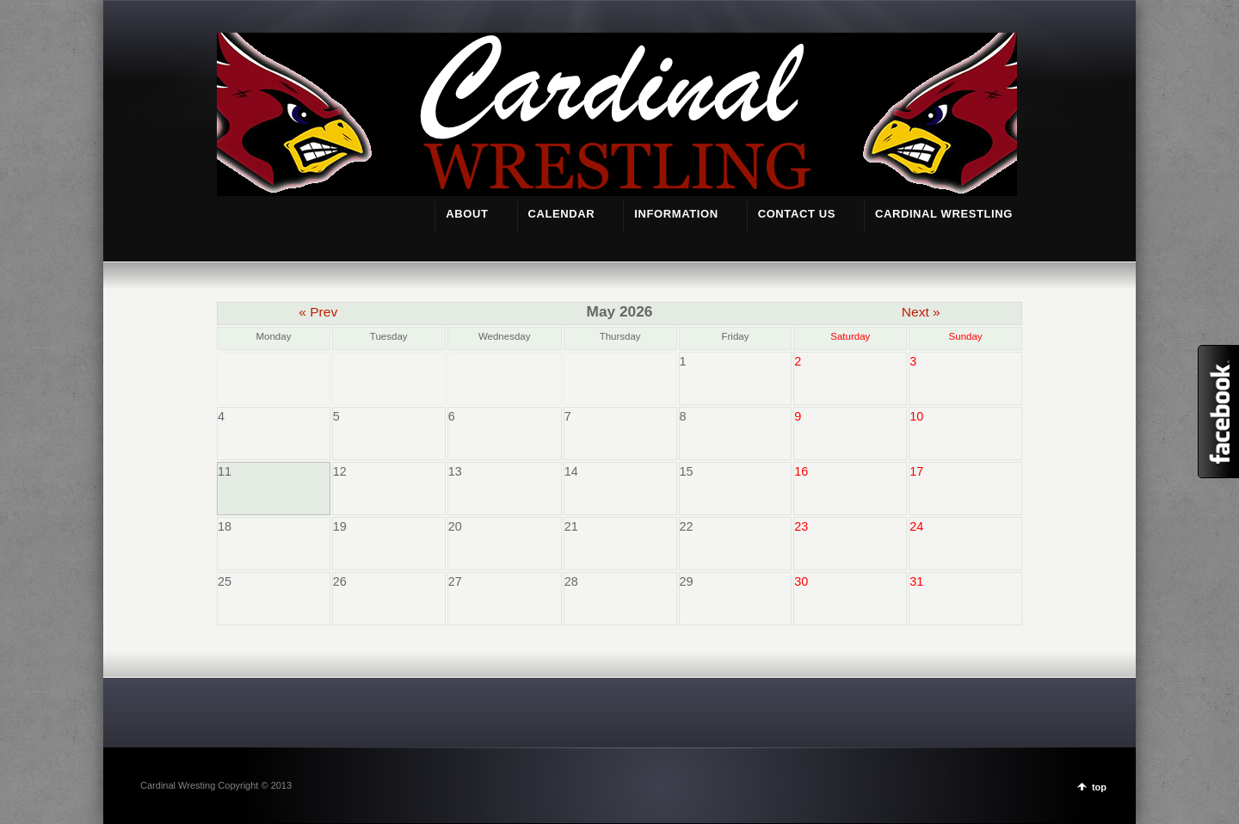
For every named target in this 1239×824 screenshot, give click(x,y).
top (1099, 787)
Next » (921, 311)
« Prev (318, 311)
